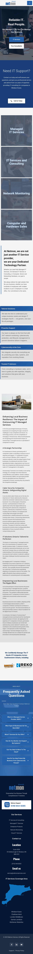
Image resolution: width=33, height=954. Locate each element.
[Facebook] (11, 944)
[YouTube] (21, 944)
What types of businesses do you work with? (16, 727)
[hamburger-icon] (29, 3)
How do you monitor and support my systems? (17, 742)
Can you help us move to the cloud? (17, 751)
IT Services (16, 39)
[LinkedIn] (16, 944)
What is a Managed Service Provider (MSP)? (17, 718)
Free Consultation (16, 46)
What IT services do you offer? (16, 734)
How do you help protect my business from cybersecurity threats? (17, 761)
